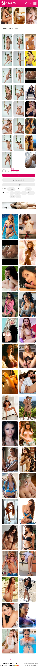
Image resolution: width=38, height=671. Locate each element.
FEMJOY (28, 189)
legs (18, 196)
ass (12, 193)
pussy (12, 196)
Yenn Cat (11, 189)
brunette (31, 193)
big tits (18, 193)
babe (24, 193)
